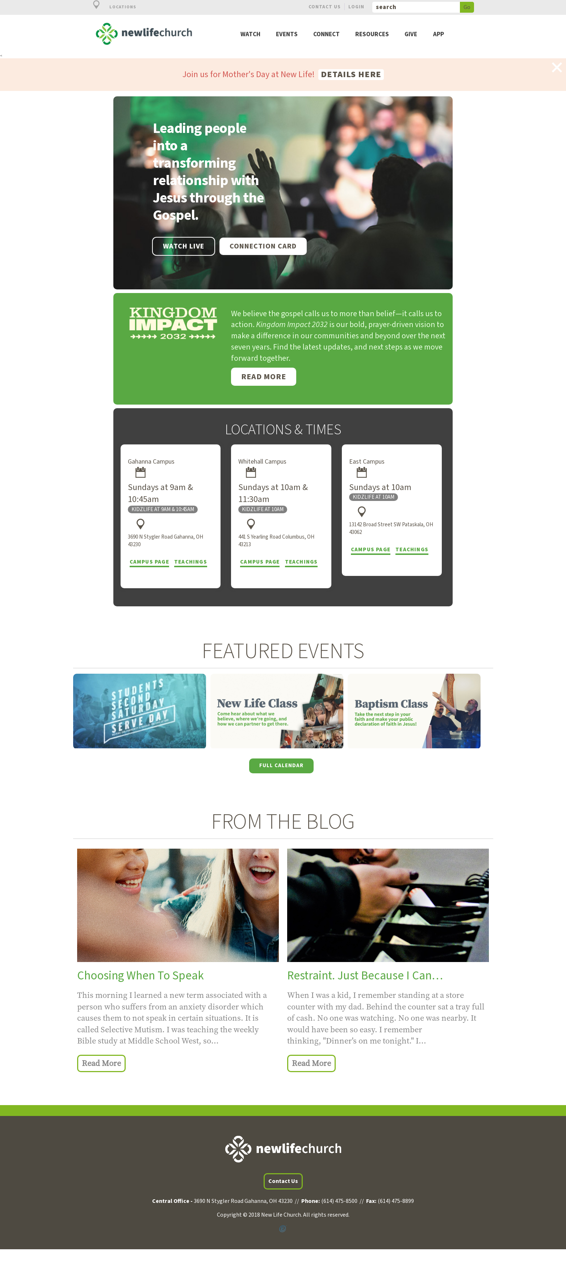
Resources (372, 34)
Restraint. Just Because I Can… (365, 975)
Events (287, 34)
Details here (351, 74)
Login (356, 6)
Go (467, 7)
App (438, 34)
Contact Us (325, 6)
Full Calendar (281, 765)
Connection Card (263, 246)
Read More (263, 376)
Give (410, 34)
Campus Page (149, 562)
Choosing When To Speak (140, 975)
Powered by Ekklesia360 (283, 1229)
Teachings (190, 562)
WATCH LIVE (183, 246)
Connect (326, 34)
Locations (110, 7)
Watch (250, 34)
